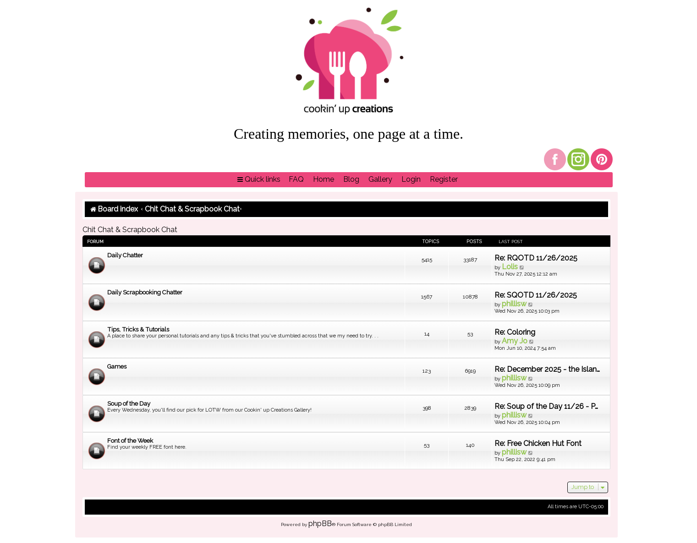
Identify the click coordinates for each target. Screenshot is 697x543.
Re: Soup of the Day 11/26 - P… (546, 406)
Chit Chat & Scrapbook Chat (129, 229)
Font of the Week (130, 440)
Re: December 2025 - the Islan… (547, 369)
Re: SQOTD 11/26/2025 (535, 295)
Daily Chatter (125, 255)
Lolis (510, 266)
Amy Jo (514, 341)
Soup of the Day (128, 403)
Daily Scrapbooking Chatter (144, 292)
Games (116, 366)
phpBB (320, 523)
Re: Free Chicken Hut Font (538, 443)
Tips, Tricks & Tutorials (138, 329)
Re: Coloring (514, 332)
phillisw (514, 303)
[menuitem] (296, 180)
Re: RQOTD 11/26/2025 (535, 258)
